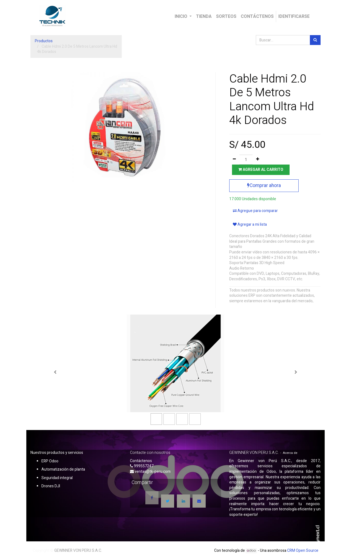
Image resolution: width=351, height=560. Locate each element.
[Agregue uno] (258, 160)
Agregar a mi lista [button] (250, 224)
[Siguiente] (296, 372)
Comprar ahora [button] (264, 185)
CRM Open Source (302, 550)
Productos (44, 41)
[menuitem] (204, 16)
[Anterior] (55, 372)
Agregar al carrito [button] (260, 169)
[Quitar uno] (234, 160)
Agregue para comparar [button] (255, 211)
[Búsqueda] (315, 40)
